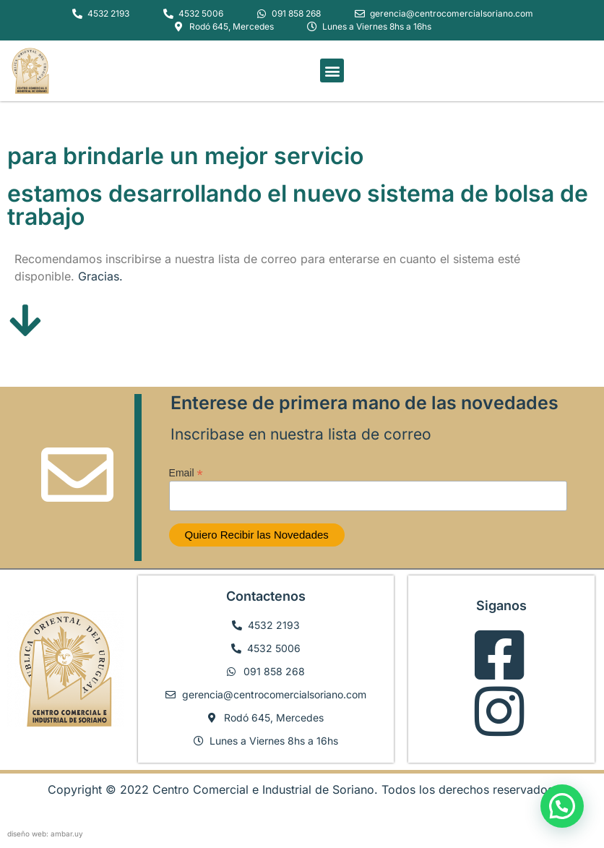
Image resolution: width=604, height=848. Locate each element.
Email (186, 472)
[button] (332, 70)
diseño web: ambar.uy (45, 833)
